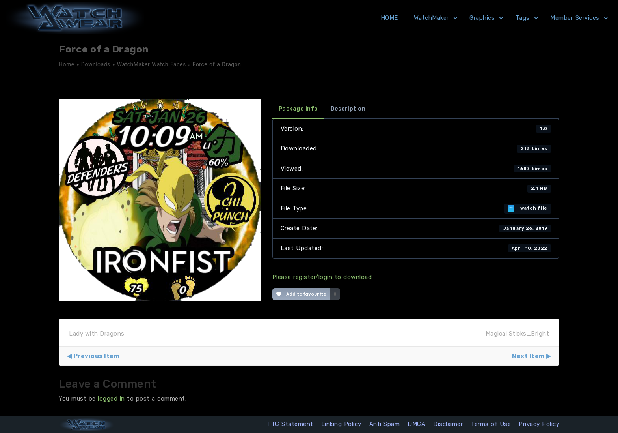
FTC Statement (290, 423)
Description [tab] (348, 108)
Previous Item (97, 356)
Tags (523, 17)
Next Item (528, 356)
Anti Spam (384, 423)
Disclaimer (448, 423)
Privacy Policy (539, 423)
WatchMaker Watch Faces (151, 64)
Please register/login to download (322, 277)
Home (66, 64)
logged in (111, 398)
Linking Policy (341, 423)
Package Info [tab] (298, 108)
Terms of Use (491, 423)
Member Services (574, 17)
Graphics (482, 17)
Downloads (95, 64)
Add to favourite (301, 294)
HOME (389, 17)
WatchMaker (431, 17)
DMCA (416, 423)
